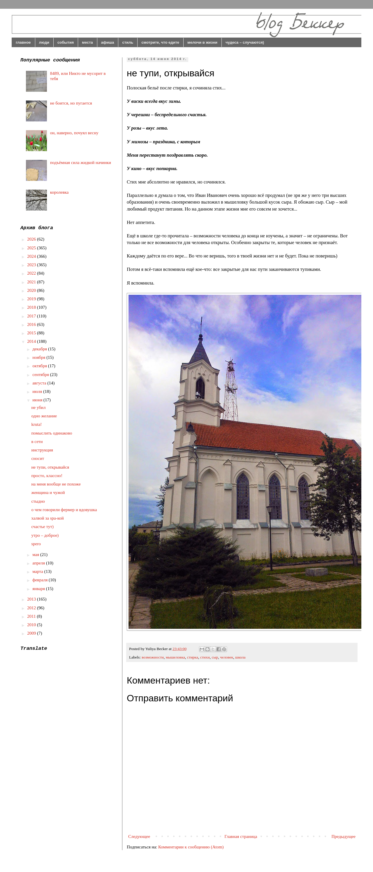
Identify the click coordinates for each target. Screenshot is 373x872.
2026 (32, 239)
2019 (32, 298)
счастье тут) (42, 526)
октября (40, 365)
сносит (37, 458)
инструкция (42, 450)
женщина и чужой (48, 492)
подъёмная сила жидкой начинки (80, 162)
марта (38, 571)
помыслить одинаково (51, 433)
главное (23, 42)
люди (44, 42)
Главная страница (240, 836)
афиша (107, 42)
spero (36, 543)
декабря (40, 349)
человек (226, 657)
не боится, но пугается (71, 103)
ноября (39, 357)
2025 (32, 248)
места (87, 42)
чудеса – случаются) (245, 42)
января (39, 588)
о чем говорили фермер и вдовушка (64, 509)
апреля (39, 563)
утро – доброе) (45, 535)
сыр (215, 657)
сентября (41, 374)
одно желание (44, 416)
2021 (32, 282)
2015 (32, 333)
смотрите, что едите (160, 42)
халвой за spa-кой (47, 518)
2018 (32, 307)
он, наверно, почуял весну (74, 132)
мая (36, 554)
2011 (32, 616)
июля (37, 391)
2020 (32, 290)
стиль (127, 42)
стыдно (38, 501)
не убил (38, 407)
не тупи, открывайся (50, 467)
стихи (205, 657)
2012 (32, 608)
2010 (32, 624)
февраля (40, 580)
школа (240, 657)
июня (37, 400)
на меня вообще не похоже (56, 484)
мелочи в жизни (202, 42)
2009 (32, 633)
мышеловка (175, 657)
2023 (32, 264)
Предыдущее (344, 836)
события (65, 42)
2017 (32, 316)
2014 (32, 341)
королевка (59, 192)
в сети (37, 441)
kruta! (36, 424)
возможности (153, 657)
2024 (32, 256)
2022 (32, 273)
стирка (192, 657)
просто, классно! (47, 475)
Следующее (139, 836)
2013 (32, 599)
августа (39, 383)
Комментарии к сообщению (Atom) (191, 847)
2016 (32, 324)
